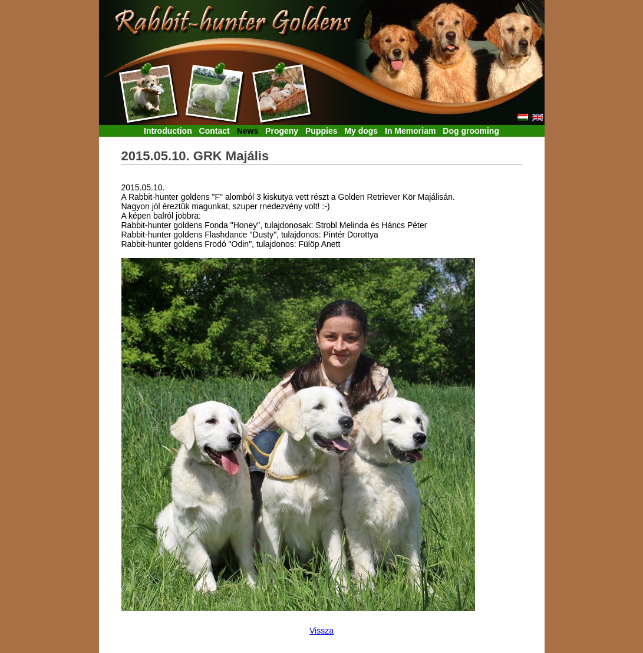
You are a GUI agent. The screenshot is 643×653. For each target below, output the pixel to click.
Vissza (321, 630)
